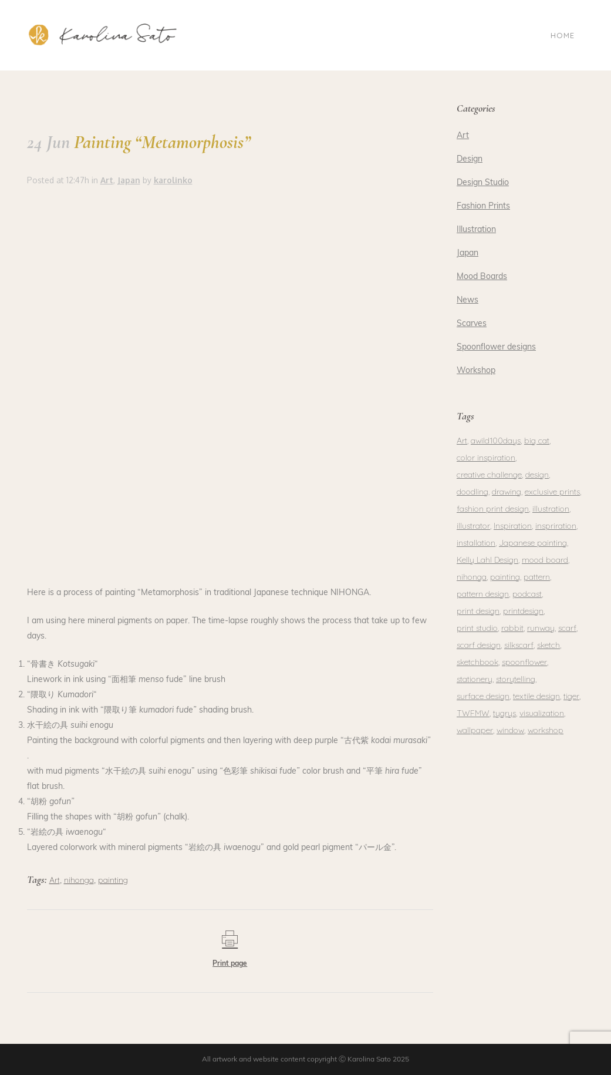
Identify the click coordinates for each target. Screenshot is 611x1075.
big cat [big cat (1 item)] (536, 440)
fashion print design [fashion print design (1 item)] (493, 508)
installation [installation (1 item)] (476, 543)
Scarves (472, 324)
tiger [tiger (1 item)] (571, 696)
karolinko (173, 180)
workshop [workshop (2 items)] (545, 730)
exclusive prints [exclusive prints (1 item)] (552, 491)
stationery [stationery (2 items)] (474, 679)
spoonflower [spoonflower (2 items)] (524, 662)
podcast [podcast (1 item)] (527, 594)
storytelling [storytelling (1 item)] (515, 679)
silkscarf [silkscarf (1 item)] (519, 645)
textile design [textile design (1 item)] (536, 696)
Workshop (476, 371)
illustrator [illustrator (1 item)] (473, 525)
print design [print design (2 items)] (478, 611)
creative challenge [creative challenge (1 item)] (489, 474)
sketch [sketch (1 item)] (548, 645)
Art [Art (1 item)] (462, 440)
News (467, 300)
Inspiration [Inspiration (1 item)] (513, 525)
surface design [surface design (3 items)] (483, 696)
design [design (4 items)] (537, 474)
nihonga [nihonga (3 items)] (472, 577)
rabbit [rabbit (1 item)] (512, 628)
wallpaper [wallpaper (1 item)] (475, 730)
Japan (128, 180)
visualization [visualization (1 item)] (541, 713)
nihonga (79, 880)
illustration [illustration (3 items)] (550, 508)
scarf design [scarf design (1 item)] (479, 645)
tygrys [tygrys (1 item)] (504, 713)
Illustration (476, 230)
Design (469, 159)
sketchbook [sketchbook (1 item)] (477, 662)
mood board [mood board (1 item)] (545, 560)
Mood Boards (482, 277)
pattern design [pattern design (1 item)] (483, 594)
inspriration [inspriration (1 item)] (555, 525)
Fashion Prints (483, 206)
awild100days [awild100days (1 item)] (496, 440)
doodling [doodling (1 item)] (472, 491)
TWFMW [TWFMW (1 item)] (473, 713)
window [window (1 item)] (510, 730)
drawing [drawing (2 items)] (506, 491)
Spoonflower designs (496, 347)
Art (106, 180)
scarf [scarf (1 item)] (567, 628)
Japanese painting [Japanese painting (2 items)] (533, 543)
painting (113, 880)
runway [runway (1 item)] (541, 628)
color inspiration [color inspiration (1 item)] (486, 457)
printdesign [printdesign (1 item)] (523, 611)
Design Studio (483, 183)
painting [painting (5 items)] (505, 577)
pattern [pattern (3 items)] (537, 577)
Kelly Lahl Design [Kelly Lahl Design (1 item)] (487, 560)
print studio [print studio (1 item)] (477, 628)
